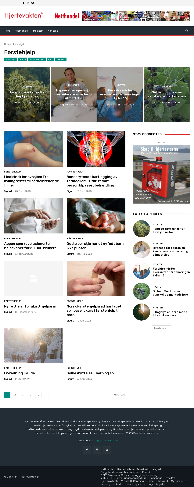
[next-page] (46, 395)
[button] (186, 31)
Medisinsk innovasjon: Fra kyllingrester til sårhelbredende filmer (31, 181)
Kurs (50, 59)
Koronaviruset (37, 59)
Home (7, 44)
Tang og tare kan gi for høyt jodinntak (169, 230)
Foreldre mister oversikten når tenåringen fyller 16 (171, 272)
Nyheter (27, 87)
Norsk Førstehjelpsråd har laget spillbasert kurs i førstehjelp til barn (94, 310)
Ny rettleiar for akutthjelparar (30, 306)
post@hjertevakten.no (105, 440)
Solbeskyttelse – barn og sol (91, 373)
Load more (161, 328)
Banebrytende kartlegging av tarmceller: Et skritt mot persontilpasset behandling (92, 181)
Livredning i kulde (20, 373)
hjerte (22, 59)
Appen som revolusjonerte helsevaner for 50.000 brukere (30, 245)
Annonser (10, 59)
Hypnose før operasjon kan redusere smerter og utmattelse (170, 251)
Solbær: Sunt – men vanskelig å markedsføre (170, 293)
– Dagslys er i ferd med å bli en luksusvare (170, 313)
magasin (60, 59)
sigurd (8, 191)
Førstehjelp (12, 171)
